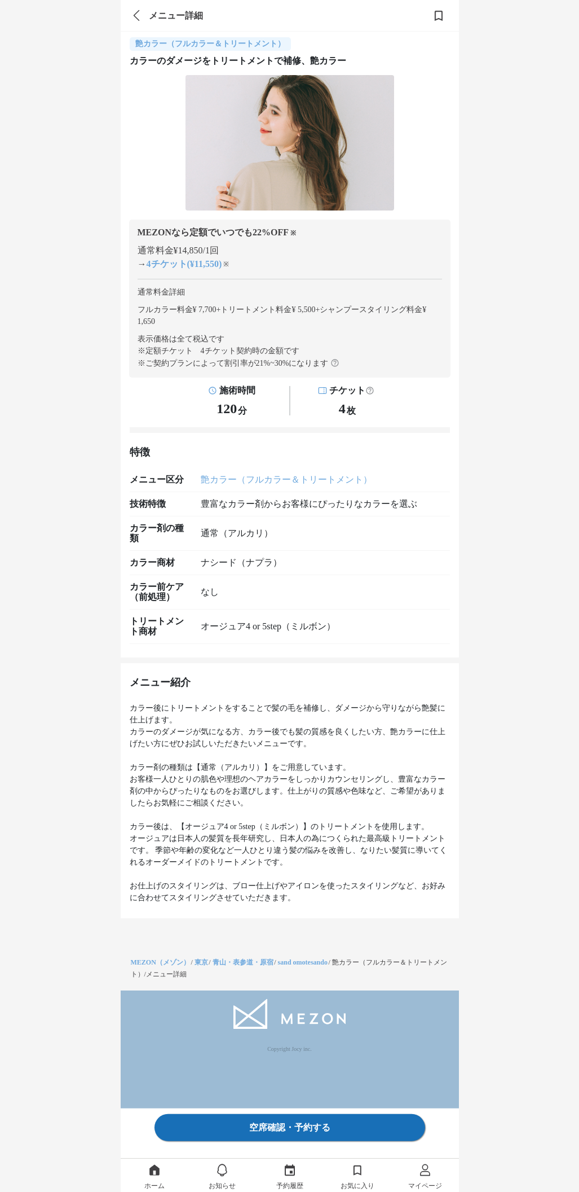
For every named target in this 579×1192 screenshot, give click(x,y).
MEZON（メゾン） (160, 962)
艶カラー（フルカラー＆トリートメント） (286, 479)
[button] (369, 390)
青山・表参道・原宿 (243, 962)
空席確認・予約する (289, 1127)
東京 (201, 962)
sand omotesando (303, 962)
